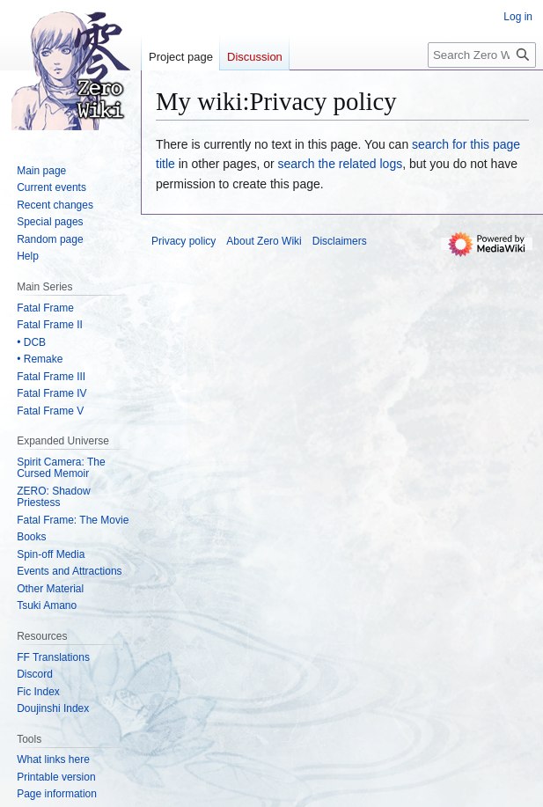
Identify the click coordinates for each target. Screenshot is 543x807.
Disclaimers (339, 241)
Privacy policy (183, 241)
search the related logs (340, 164)
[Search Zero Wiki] (482, 55)
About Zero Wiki (263, 241)
